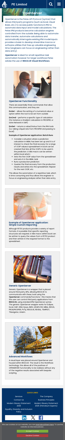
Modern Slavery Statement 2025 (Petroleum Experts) (46, 404)
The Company (46, 396)
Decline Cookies (32, 435)
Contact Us (19, 400)
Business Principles (46, 400)
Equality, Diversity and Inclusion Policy (18, 410)
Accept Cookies (32, 431)
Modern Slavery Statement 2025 (19, 404)
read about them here (45, 424)
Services (18, 396)
